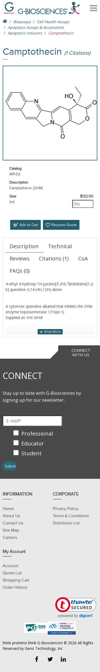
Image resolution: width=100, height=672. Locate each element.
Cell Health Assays (53, 21)
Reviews (20, 258)
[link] (75, 607)
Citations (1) (54, 258)
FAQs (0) (20, 270)
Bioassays (22, 21)
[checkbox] (34, 444)
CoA (83, 258)
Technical (60, 246)
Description (24, 246)
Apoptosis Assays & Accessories (36, 27)
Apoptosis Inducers (25, 32)
